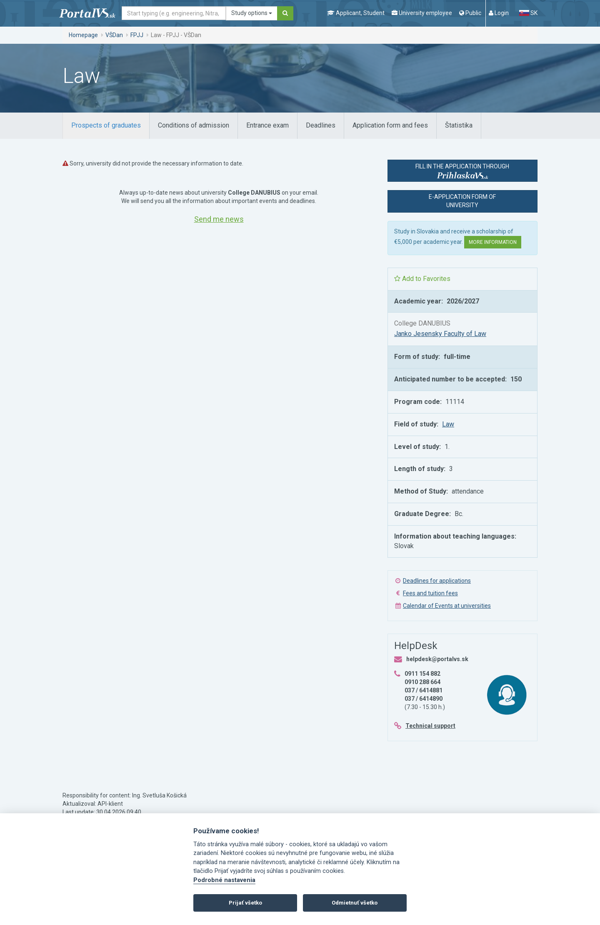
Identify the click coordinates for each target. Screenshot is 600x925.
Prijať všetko (245, 903)
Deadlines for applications (437, 580)
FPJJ (136, 35)
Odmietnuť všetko (355, 903)
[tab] (106, 126)
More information (493, 242)
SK (528, 13)
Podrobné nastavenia (224, 880)
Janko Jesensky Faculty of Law (440, 334)
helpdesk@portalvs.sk (437, 659)
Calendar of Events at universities (447, 605)
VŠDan (114, 35)
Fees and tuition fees (430, 593)
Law (448, 424)
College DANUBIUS (422, 323)
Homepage (83, 35)
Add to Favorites (422, 279)
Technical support (430, 725)
